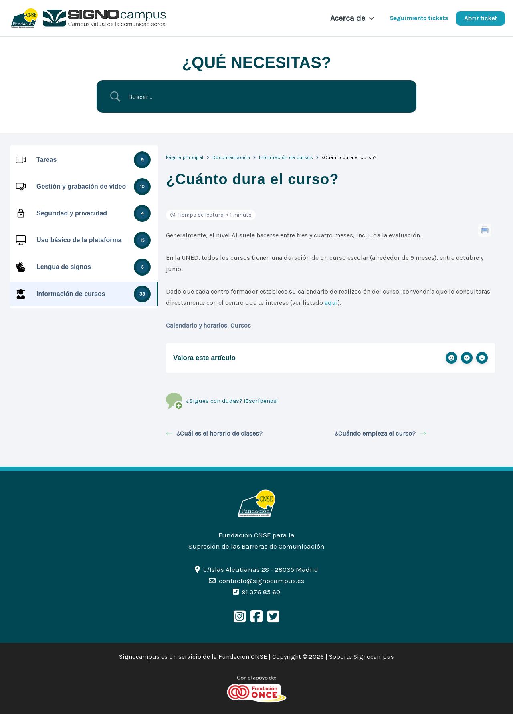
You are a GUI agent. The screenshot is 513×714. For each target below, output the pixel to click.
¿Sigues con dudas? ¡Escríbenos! (222, 401)
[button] (369, 18)
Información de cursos (286, 157)
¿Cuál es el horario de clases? (214, 433)
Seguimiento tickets (419, 18)
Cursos (240, 325)
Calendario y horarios (196, 325)
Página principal (185, 157)
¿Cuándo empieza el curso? (380, 433)
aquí (331, 302)
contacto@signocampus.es (261, 581)
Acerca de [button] (352, 18)
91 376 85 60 (261, 592)
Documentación (231, 157)
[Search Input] (266, 96)
